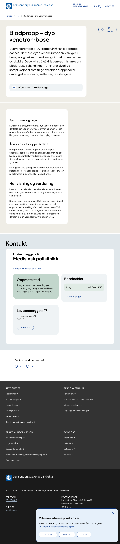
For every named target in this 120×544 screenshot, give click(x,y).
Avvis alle (66, 534)
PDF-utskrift (109, 29)
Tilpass (84, 534)
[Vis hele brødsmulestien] (18, 16)
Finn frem (25, 327)
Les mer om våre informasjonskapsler (57, 526)
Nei (31, 366)
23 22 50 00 (11, 500)
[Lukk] (113, 513)
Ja (20, 366)
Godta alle (48, 534)
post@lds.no (11, 510)
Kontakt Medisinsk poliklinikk (27, 269)
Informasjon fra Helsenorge (33, 87)
